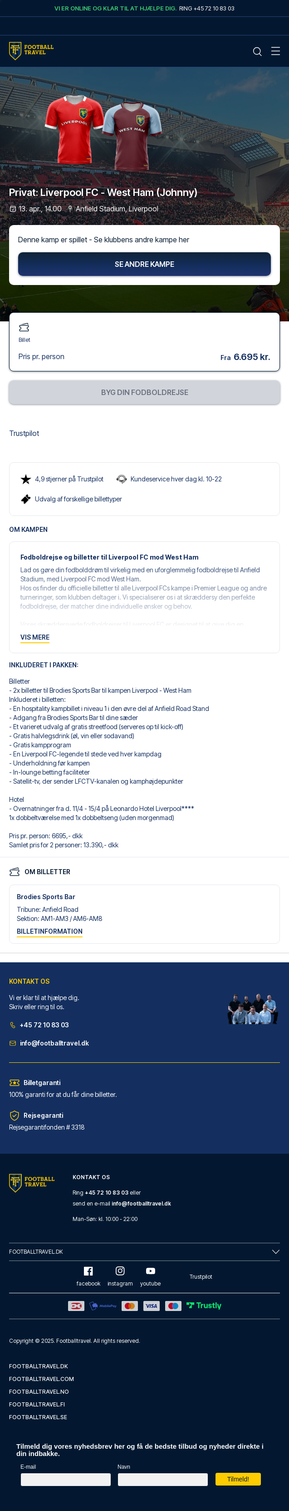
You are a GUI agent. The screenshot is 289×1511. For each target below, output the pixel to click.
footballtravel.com (41, 1379)
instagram (120, 1276)
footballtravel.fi (37, 1404)
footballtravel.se (38, 1417)
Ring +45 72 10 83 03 (207, 8)
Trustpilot (24, 433)
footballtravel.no (39, 1391)
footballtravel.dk (38, 1366)
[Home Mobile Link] (31, 51)
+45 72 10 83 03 (39, 1025)
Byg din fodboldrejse (144, 392)
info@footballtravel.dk (49, 1043)
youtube (150, 1276)
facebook (88, 1276)
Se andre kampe (144, 264)
